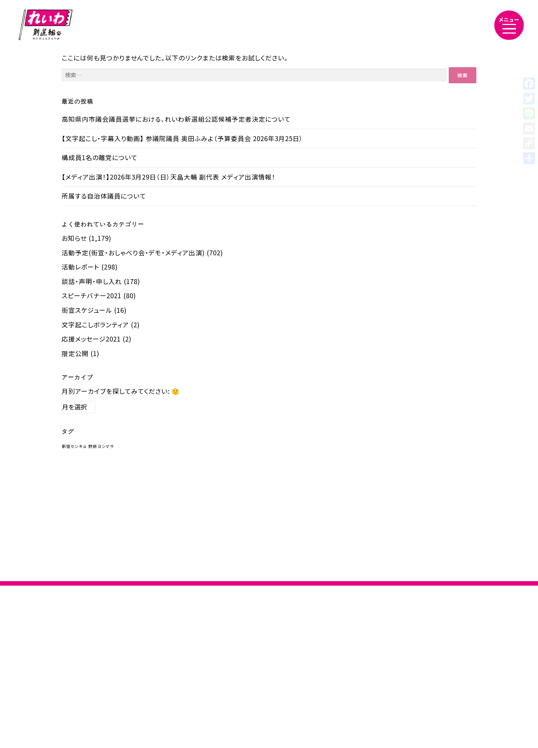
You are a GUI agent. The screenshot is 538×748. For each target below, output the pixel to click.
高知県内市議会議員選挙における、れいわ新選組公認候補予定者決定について (176, 119)
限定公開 (75, 353)
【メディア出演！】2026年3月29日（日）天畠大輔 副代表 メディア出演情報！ (168, 176)
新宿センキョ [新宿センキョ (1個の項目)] (74, 446)
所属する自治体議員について (104, 195)
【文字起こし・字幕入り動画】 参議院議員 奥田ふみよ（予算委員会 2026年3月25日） (182, 138)
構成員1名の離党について (99, 157)
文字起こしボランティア (95, 324)
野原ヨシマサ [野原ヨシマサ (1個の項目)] (101, 446)
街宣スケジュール (87, 310)
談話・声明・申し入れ (92, 281)
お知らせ (74, 238)
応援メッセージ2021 (91, 338)
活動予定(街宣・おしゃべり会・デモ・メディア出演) (133, 252)
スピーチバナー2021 (91, 295)
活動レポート (80, 266)
